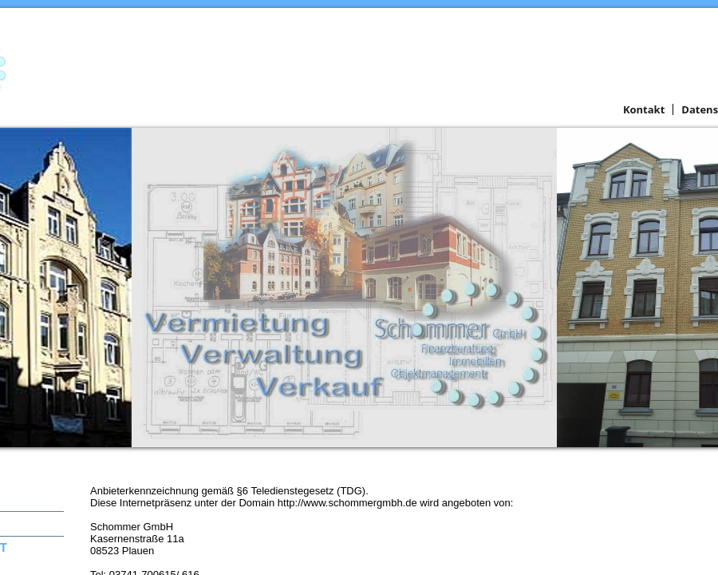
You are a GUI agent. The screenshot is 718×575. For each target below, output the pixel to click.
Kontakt (644, 109)
